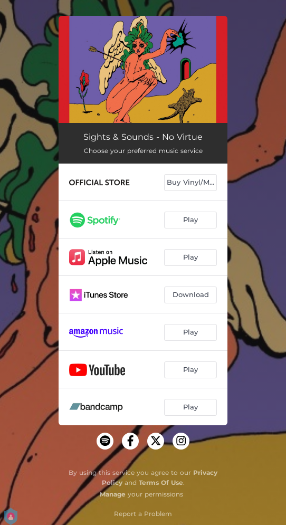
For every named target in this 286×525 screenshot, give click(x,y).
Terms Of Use (161, 482)
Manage (113, 494)
